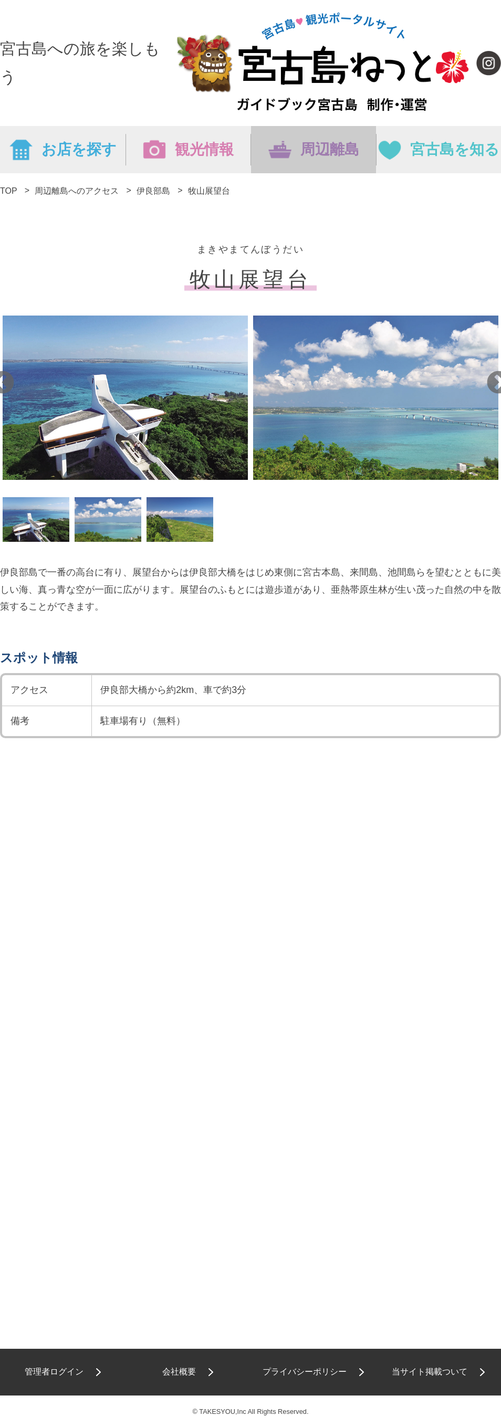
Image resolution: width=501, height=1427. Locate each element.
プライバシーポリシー (305, 1371)
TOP (8, 190)
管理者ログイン (54, 1371)
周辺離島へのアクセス (77, 190)
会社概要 (179, 1371)
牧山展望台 (209, 190)
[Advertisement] (250, 1063)
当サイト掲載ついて (429, 1371)
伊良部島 (153, 190)
